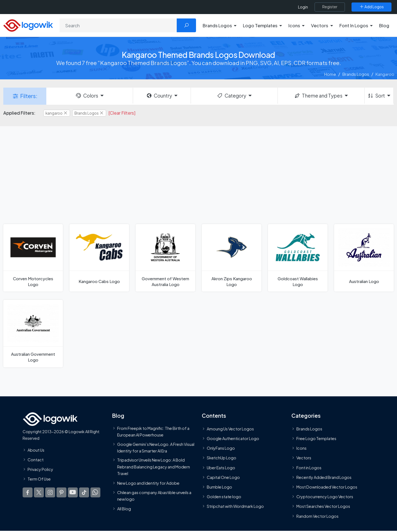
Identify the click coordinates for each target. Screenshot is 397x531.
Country (159, 96)
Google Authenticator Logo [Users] (233, 438)
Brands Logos (355, 74)
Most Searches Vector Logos (323, 506)
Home (330, 74)
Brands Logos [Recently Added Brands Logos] (309, 428)
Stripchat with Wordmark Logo (235, 506)
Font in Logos (308, 467)
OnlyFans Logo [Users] (221, 448)
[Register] (330, 6)
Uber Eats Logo (221, 467)
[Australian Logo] (364, 258)
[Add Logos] (371, 6)
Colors (86, 96)
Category (231, 96)
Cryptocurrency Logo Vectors (324, 496)
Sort (376, 96)
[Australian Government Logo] (33, 333)
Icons (301, 448)
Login (303, 7)
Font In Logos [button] (353, 25)
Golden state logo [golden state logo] (224, 496)
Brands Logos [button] (217, 25)
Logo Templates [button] (260, 25)
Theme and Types (318, 96)
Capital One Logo (223, 477)
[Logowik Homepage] (28, 25)
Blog (384, 25)
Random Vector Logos (317, 516)
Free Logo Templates (316, 438)
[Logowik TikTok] (84, 492)
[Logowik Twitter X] (39, 492)
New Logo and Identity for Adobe (148, 483)
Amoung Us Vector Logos (230, 428)
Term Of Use (39, 478)
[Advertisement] (198, 174)
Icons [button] (294, 25)
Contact (36, 459)
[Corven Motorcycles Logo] (33, 258)
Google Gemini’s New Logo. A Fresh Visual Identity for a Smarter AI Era (155, 447)
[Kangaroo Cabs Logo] (99, 258)
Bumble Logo (219, 486)
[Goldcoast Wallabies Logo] (298, 258)
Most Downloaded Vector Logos (326, 486)
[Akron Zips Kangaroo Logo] (231, 258)
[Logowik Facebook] (28, 492)
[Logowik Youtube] (73, 492)
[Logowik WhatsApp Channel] (95, 492)
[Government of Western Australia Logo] (165, 258)
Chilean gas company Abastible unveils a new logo (154, 496)
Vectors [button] (319, 25)
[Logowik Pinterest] (61, 492)
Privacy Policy (40, 469)
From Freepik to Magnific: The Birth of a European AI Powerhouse (153, 431)
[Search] (118, 25)
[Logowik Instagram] (50, 492)
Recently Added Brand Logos (324, 477)
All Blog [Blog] (124, 508)
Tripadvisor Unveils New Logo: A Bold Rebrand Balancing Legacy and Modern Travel (153, 466)
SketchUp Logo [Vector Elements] (221, 457)
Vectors (303, 457)
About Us (36, 450)
